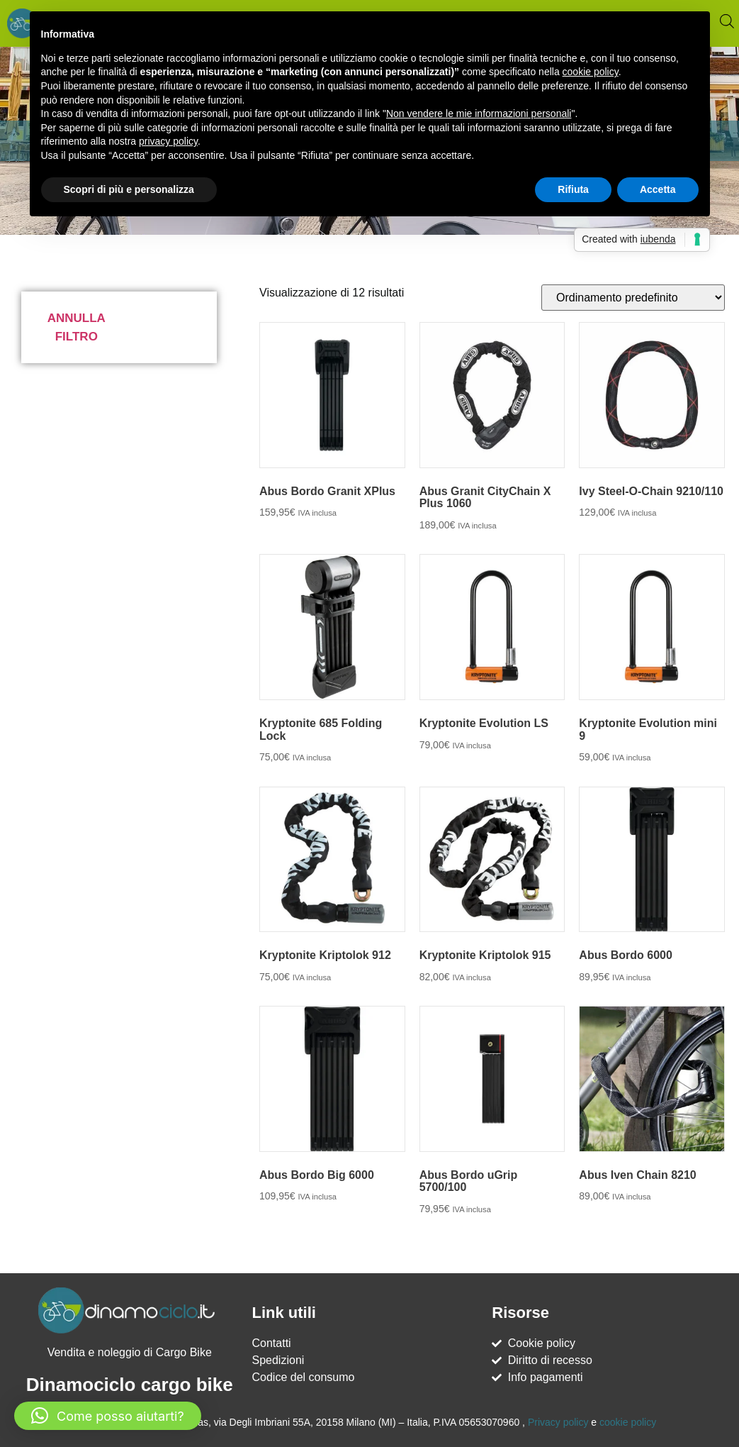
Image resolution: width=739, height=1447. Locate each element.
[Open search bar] (727, 21)
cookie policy (627, 1422)
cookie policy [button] (591, 71)
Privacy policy (558, 1422)
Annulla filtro (76, 327)
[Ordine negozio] (633, 297)
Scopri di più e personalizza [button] (129, 189)
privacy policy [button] (168, 141)
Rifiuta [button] (573, 189)
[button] (107, 1416)
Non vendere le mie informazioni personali (478, 113)
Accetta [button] (658, 189)
